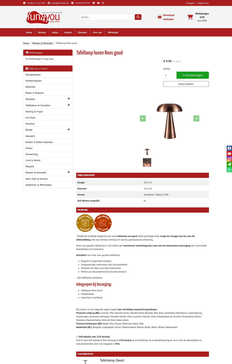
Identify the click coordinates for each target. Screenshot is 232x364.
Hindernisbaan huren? (84, 349)
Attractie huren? (81, 352)
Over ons (98, 32)
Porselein (31, 123)
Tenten (29, 148)
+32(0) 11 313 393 (35, 2)
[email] (229, 164)
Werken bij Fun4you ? (131, 352)
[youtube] (99, 3)
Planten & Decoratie (43, 43)
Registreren (202, 2)
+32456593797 (81, 2)
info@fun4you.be (59, 2)
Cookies (171, 349)
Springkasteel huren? (84, 345)
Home (30, 32)
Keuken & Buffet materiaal (39, 142)
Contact (69, 32)
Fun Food (31, 117)
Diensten (83, 32)
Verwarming (32, 154)
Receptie (30, 166)
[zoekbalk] (108, 17)
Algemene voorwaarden (132, 342)
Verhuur (43, 32)
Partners (77, 342)
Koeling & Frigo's (35, 111)
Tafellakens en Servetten (38, 105)
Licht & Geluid (33, 160)
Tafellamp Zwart (106, 303)
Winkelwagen (35, 52)
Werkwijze (114, 32)
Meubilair (31, 99)
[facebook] (94, 3)
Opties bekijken (186, 84)
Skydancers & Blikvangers (39, 185)
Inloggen (189, 2)
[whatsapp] (229, 169)
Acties (56, 32)
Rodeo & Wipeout (35, 93)
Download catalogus (167, 17)
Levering (124, 338)
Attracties (31, 87)
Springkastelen (34, 74)
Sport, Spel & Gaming (37, 178)
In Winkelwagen (193, 76)
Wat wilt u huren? (37, 68)
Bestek (29, 130)
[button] (63, 99)
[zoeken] (139, 17)
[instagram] (104, 3)
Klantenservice (174, 338)
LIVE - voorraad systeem (132, 349)
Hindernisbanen (34, 80)
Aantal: (168, 69)
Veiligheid (172, 352)
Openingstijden (174, 345)
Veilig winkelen (128, 345)
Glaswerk (31, 136)
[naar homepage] (44, 16)
